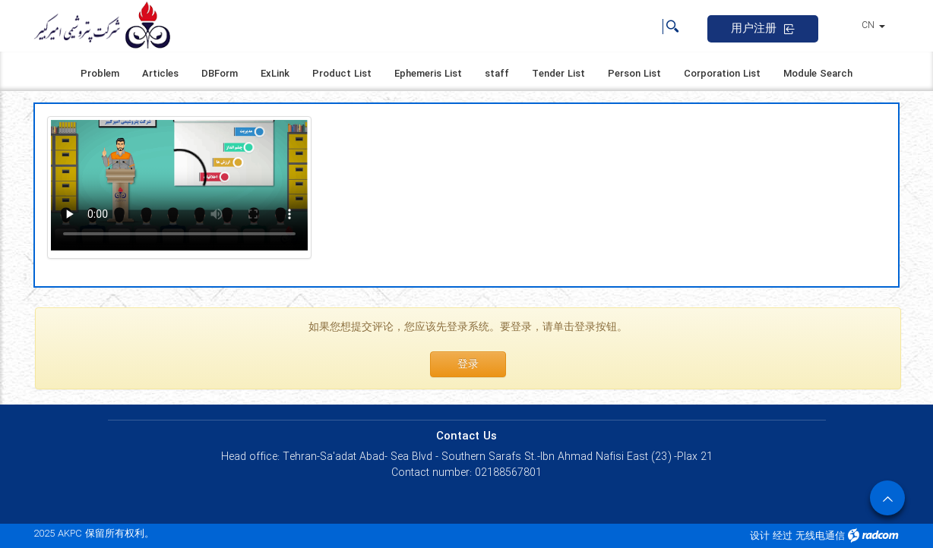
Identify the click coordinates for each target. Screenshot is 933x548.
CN (873, 25)
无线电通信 (820, 536)
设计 (760, 536)
